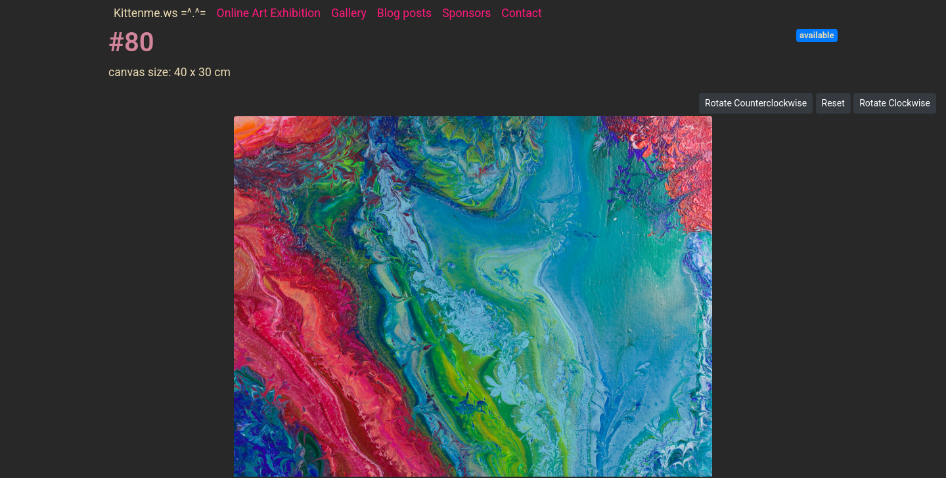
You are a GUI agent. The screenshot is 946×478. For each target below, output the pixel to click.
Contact (521, 13)
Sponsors (466, 13)
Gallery (349, 13)
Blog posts (404, 13)
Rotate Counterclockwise (756, 103)
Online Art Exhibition (269, 13)
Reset (833, 103)
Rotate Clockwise (894, 103)
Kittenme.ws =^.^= (160, 13)
